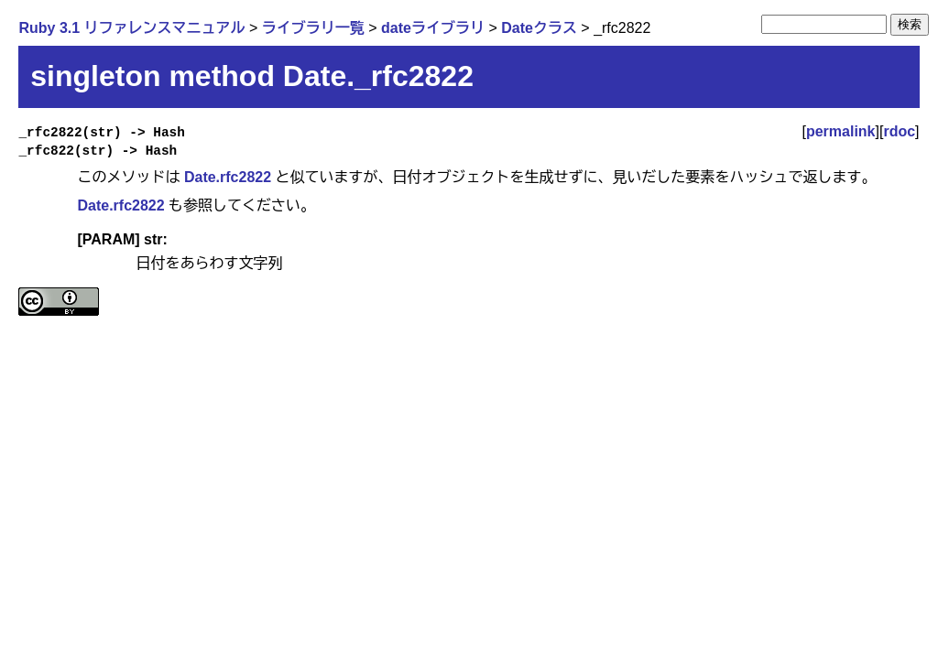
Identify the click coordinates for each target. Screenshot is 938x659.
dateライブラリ (433, 28)
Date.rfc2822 (227, 177)
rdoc (899, 131)
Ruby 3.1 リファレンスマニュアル (131, 28)
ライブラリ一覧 (313, 28)
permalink (841, 131)
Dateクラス (539, 28)
